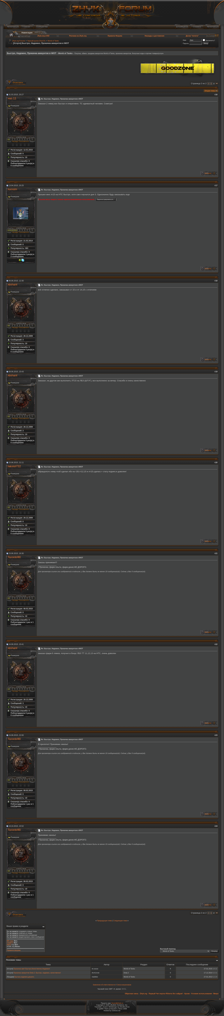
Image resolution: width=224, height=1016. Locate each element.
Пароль (186, 43)
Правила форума (14, 950)
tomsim (12, 189)
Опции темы (210, 91)
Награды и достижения (154, 36)
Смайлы (10, 943)
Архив (187, 994)
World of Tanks (53, 41)
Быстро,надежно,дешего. (24, 977)
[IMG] (9, 944)
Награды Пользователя (20, 141)
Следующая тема (120, 921)
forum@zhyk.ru (117, 1003)
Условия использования (201, 994)
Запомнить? (209, 40)
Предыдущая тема (104, 921)
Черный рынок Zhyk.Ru (36, 41)
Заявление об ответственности (104, 985)
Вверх (216, 994)
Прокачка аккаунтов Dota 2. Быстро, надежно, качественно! (37, 973)
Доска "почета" (192, 36)
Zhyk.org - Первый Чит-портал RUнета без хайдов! (161, 994)
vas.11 (12, 98)
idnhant (12, 284)
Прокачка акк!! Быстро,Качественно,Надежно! (32, 969)
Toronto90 (14, 557)
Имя (184, 40)
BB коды (10, 941)
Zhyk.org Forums (18, 41)
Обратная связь (131, 994)
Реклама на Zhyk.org (77, 36)
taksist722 (14, 466)
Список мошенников (124, 985)
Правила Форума (115, 36)
